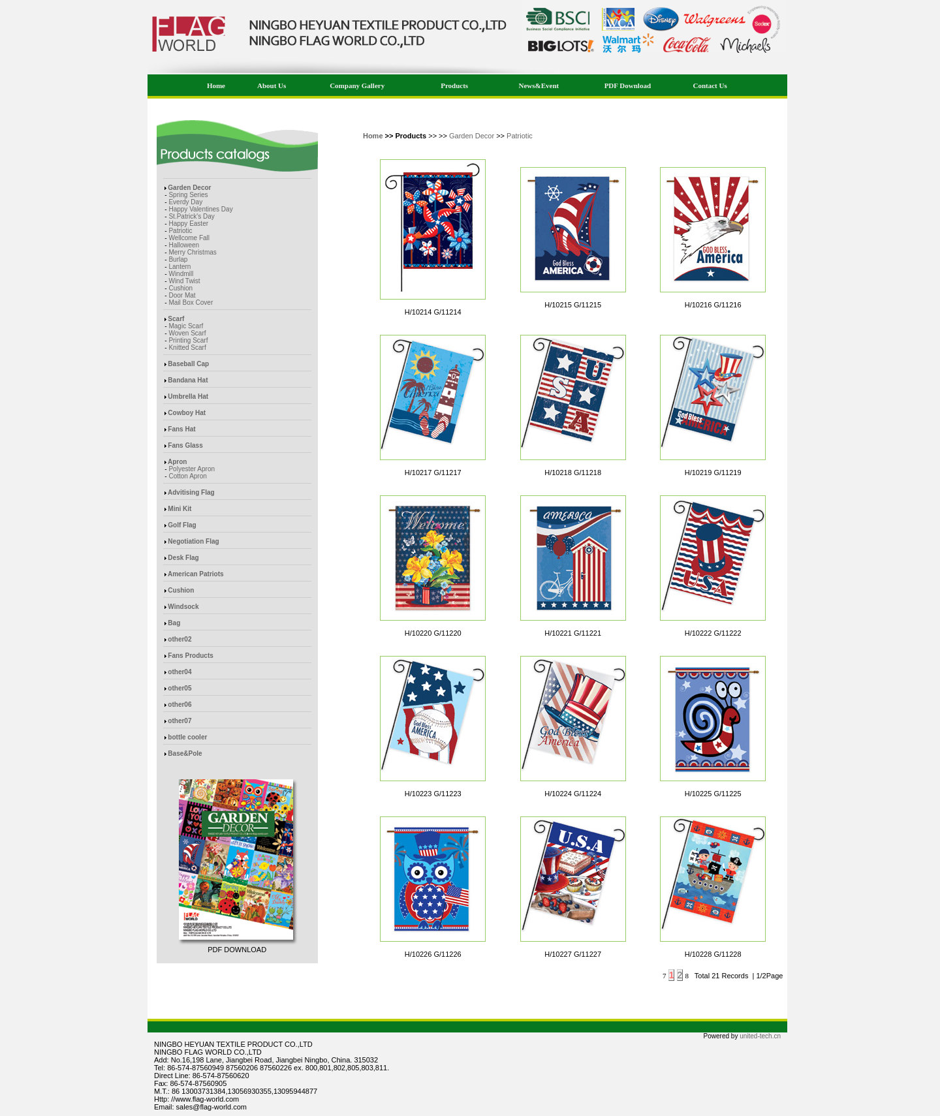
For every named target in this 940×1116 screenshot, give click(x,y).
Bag (174, 623)
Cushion (180, 288)
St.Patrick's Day (191, 216)
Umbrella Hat (188, 396)
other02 (179, 639)
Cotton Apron (187, 476)
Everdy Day (185, 202)
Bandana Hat (188, 380)
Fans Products (190, 655)
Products (454, 85)
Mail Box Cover (190, 302)
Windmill (180, 273)
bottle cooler (187, 737)
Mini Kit (179, 508)
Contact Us (710, 85)
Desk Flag (183, 557)
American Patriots (196, 574)
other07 (179, 720)
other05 (179, 688)
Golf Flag (182, 525)
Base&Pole (185, 753)
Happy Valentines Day (200, 209)
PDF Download (627, 85)
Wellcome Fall (189, 237)
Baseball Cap (188, 363)
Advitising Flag (191, 492)
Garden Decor (189, 187)
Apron (177, 461)
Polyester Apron (191, 469)
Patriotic (180, 230)
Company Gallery (357, 85)
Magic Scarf (185, 326)
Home (215, 85)
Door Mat (181, 295)
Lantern (179, 266)
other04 (179, 671)
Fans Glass (185, 445)
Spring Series (188, 194)
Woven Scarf (187, 333)
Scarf (176, 318)
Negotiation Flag (193, 541)
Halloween (183, 245)
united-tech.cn (760, 1036)
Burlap (177, 259)
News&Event (539, 85)
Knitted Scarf (187, 347)
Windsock (183, 606)
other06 (179, 704)
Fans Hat (181, 429)
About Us (271, 85)
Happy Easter (188, 223)
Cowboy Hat (187, 412)
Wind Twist (184, 281)
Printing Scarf (188, 340)
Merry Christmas (192, 252)
